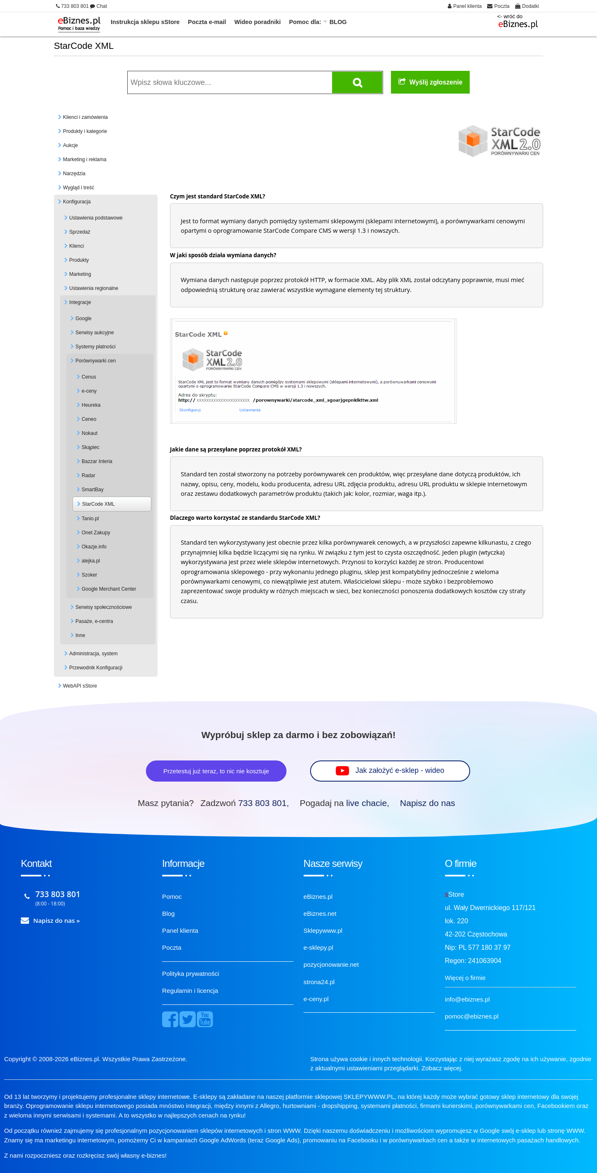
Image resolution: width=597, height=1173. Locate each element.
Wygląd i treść (78, 188)
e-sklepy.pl (318, 947)
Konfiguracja (77, 202)
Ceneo (89, 419)
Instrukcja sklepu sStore (145, 22)
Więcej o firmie (465, 977)
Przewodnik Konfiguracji (95, 668)
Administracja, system (93, 653)
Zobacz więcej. (442, 1068)
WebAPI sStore (80, 686)
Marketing (80, 274)
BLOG (338, 22)
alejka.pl (91, 561)
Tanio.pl (90, 518)
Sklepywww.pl (322, 930)
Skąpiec (91, 447)
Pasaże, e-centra (94, 621)
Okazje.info (94, 547)
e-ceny (89, 391)
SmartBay (93, 489)
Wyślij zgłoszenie (430, 82)
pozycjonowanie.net (331, 964)
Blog (168, 913)
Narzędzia (74, 173)
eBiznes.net (319, 913)
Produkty (79, 260)
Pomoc (172, 896)
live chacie (366, 803)
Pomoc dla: (305, 22)
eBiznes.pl (317, 896)
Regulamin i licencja (190, 990)
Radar (88, 475)
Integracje (80, 302)
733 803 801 (262, 803)
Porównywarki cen (95, 361)
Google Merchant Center (109, 589)
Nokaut (89, 433)
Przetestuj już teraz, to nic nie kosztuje (216, 771)
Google (83, 318)
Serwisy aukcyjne (94, 332)
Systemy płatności (95, 347)
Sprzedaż (79, 232)
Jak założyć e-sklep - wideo (400, 770)
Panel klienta (180, 930)
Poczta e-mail (207, 22)
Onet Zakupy (96, 533)
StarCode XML (98, 504)
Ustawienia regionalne (93, 288)
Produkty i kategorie (85, 131)
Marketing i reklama (85, 159)
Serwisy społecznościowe (103, 607)
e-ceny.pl (316, 998)
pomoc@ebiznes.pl (471, 1016)
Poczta (171, 947)
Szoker (89, 575)
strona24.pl (319, 981)
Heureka (91, 405)
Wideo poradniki (257, 22)
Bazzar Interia (97, 461)
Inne (80, 635)
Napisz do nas (427, 803)
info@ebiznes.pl (467, 999)
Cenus (89, 377)
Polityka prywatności (190, 973)
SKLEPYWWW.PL (369, 1096)
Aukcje (70, 145)
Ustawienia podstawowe (96, 218)
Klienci (76, 246)
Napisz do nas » (56, 920)
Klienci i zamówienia (85, 117)
